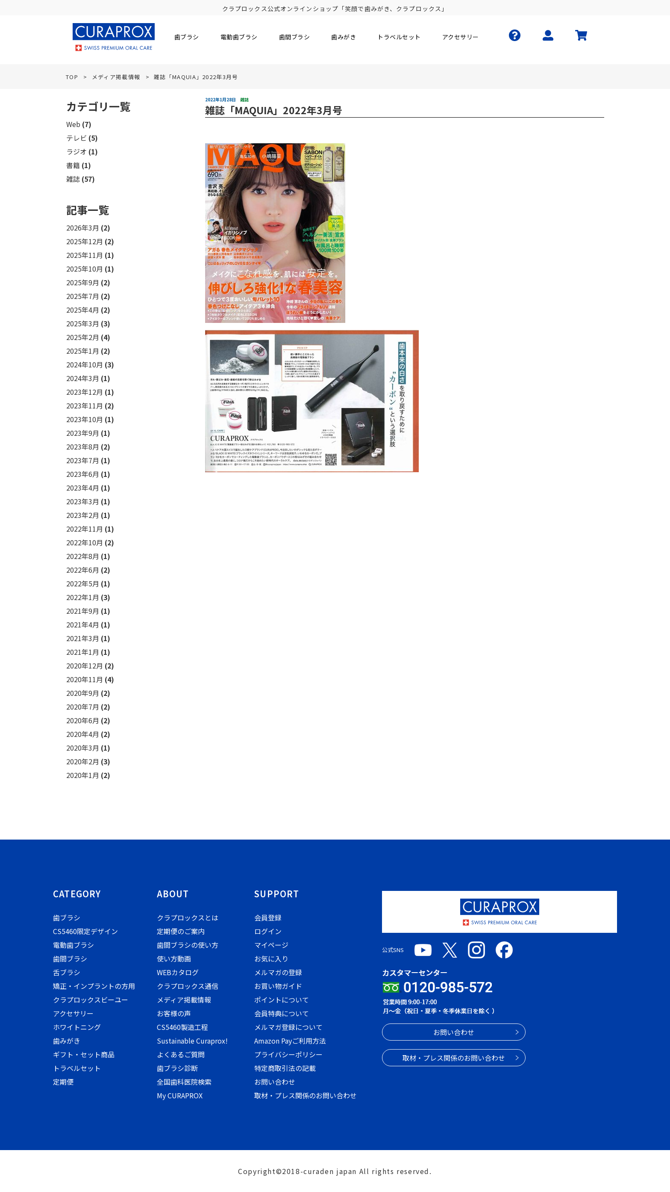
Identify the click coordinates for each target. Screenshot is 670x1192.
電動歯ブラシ (73, 945)
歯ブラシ (66, 917)
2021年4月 (82, 624)
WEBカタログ (178, 972)
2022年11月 (84, 529)
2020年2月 (82, 761)
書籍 (73, 165)
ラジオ (76, 151)
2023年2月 (82, 515)
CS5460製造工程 (182, 1027)
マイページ (271, 945)
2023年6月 (82, 474)
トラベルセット (77, 1068)
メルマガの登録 (278, 972)
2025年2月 (82, 337)
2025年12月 (84, 241)
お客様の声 (174, 1013)
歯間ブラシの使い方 (187, 945)
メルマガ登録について (288, 1027)
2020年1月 (82, 775)
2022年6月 (82, 570)
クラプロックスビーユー (90, 999)
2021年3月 (82, 638)
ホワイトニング (77, 1027)
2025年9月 (82, 282)
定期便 (63, 1082)
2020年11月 (84, 679)
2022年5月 (82, 583)
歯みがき (66, 1040)
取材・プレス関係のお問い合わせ (305, 1095)
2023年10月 (84, 419)
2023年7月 (82, 460)
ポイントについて (281, 999)
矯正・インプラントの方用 (94, 986)
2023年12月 (84, 392)
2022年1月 (82, 597)
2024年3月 (82, 378)
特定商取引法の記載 (285, 1068)
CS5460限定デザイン (85, 931)
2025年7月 (82, 296)
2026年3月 (82, 227)
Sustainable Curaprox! (192, 1040)
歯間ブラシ (70, 958)
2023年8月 (82, 446)
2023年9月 (82, 433)
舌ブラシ (66, 972)
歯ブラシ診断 (177, 1068)
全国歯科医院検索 (184, 1082)
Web (73, 124)
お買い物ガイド (278, 986)
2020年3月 (82, 747)
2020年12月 (84, 665)
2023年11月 (84, 405)
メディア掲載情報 (184, 999)
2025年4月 (82, 310)
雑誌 (73, 179)
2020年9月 (82, 693)
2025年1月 (82, 351)
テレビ (76, 138)
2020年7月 (82, 706)
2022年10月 (84, 542)
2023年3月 (82, 501)
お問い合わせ (274, 1082)
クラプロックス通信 (187, 986)
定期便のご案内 (181, 931)
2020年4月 (82, 734)
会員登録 (268, 917)
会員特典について (281, 1013)
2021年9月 (82, 611)
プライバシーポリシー (288, 1054)
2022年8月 (82, 556)
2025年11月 (84, 255)
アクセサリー (73, 1013)
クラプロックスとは (187, 917)
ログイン (268, 931)
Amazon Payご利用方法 (290, 1040)
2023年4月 (82, 487)
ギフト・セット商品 (84, 1054)
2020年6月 (82, 720)
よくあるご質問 (181, 1054)
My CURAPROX (180, 1095)
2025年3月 (82, 323)
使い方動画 (174, 958)
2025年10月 (84, 268)
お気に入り (271, 958)
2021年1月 (82, 652)
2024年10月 (84, 364)
